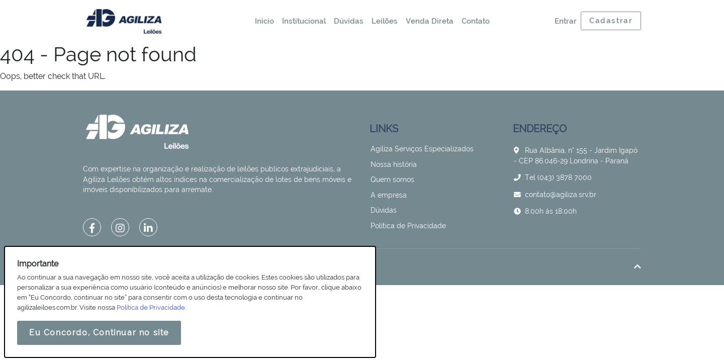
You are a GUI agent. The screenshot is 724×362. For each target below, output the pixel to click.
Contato (476, 21)
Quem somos (392, 179)
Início (264, 21)
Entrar (566, 21)
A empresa (389, 195)
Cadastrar (610, 20)
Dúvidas (349, 21)
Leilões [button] (385, 21)
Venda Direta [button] (430, 21)
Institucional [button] (304, 21)
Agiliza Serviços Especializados (422, 149)
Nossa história (394, 164)
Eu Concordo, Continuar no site (99, 332)
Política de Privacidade (408, 226)
